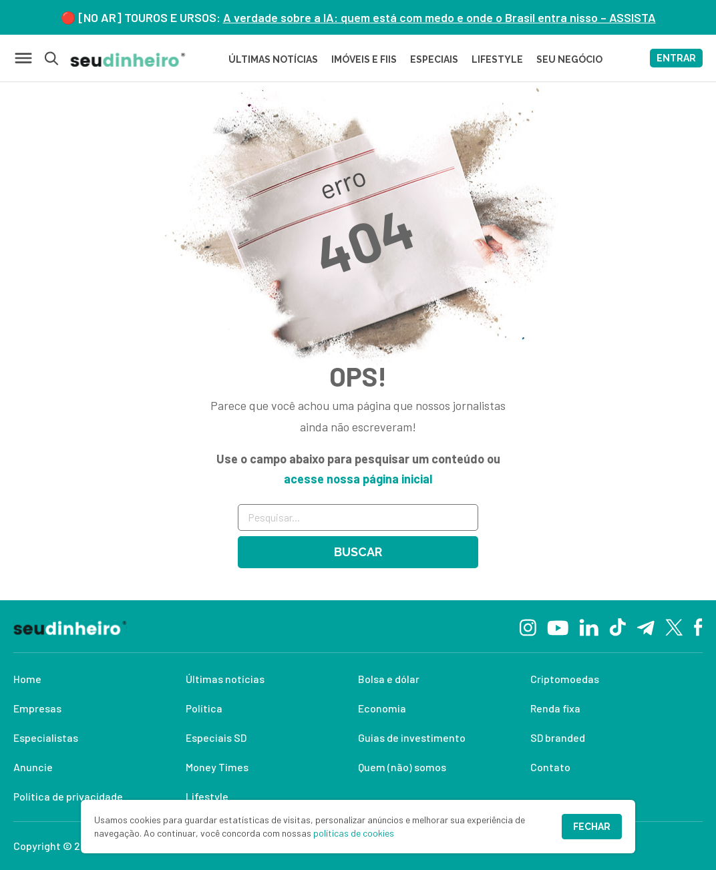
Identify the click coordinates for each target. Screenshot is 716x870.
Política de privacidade (68, 796)
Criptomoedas (564, 678)
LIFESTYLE (497, 59)
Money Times (217, 766)
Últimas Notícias (273, 59)
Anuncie (33, 766)
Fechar (591, 826)
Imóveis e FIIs (364, 59)
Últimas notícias (225, 678)
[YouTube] (557, 626)
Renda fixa (555, 708)
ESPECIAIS (434, 59)
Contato (550, 766)
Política (204, 708)
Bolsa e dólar (388, 678)
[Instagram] (528, 626)
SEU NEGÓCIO (569, 59)
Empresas (37, 708)
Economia (382, 708)
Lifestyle (207, 796)
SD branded (557, 737)
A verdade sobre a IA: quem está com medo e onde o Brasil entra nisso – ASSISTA (439, 17)
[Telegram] (646, 626)
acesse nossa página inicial (358, 478)
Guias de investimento (412, 737)
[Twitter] (674, 626)
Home (27, 678)
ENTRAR (676, 58)
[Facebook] (698, 626)
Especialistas (45, 737)
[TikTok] (617, 626)
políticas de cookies (353, 833)
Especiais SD (216, 737)
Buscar (358, 552)
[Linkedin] (588, 626)
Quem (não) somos (402, 766)
